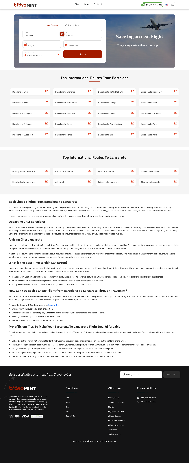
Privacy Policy (113, 397)
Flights (111, 407)
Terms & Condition (116, 402)
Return (68, 43)
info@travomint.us (148, 397)
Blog (67, 407)
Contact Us (98, 4)
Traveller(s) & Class (30, 53)
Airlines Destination (116, 425)
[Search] (82, 54)
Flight (77, 4)
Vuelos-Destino (114, 434)
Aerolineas (112, 429)
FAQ (67, 411)
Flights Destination (116, 411)
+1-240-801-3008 (152, 5)
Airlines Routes (114, 416)
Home (68, 397)
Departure (28, 43)
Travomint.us (110, 441)
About (68, 402)
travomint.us (54, 305)
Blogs (86, 4)
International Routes (116, 420)
